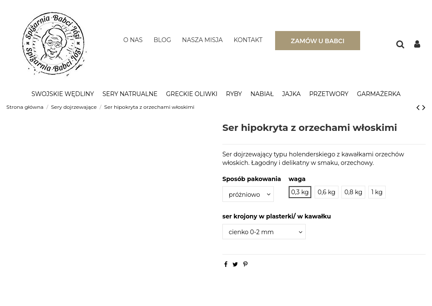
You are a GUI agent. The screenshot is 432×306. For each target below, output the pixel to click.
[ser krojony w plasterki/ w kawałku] (264, 232)
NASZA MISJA (202, 40)
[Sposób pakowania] (248, 194)
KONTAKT (248, 40)
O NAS (132, 40)
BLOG (162, 40)
